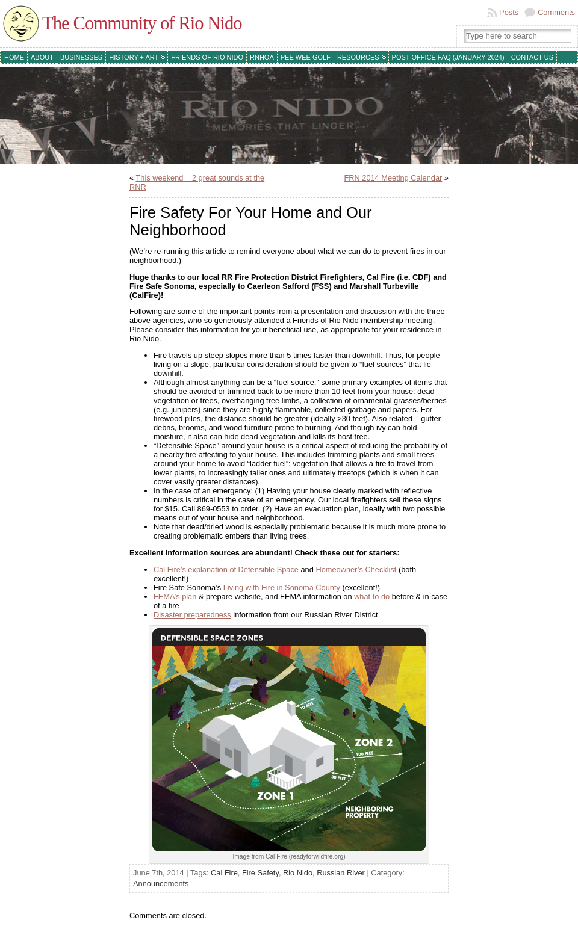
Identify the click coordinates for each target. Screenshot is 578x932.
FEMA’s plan (175, 596)
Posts (508, 12)
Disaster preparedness (192, 614)
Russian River (341, 872)
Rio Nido (297, 872)
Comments (556, 12)
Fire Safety (260, 872)
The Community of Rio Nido (142, 23)
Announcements (160, 883)
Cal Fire (224, 872)
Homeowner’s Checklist (355, 569)
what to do (372, 596)
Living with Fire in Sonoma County (281, 587)
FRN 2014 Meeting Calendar (393, 177)
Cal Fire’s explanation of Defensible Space (226, 569)
